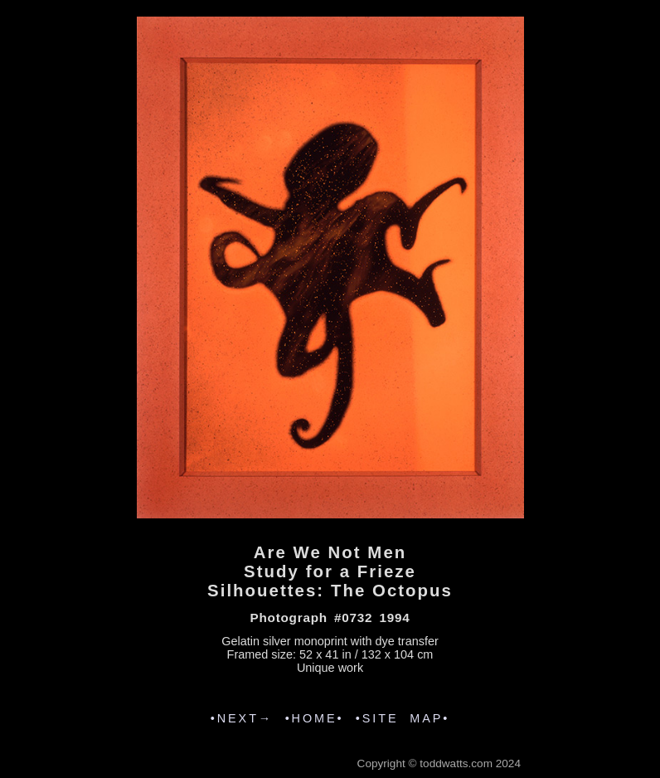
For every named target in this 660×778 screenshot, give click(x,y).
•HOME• (314, 718)
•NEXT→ (242, 718)
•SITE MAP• (402, 718)
